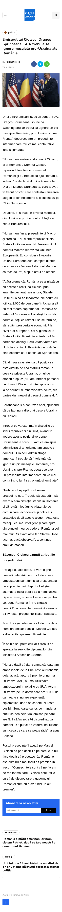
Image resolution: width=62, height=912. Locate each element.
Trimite (48, 810)
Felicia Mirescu (13, 62)
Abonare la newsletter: (23, 803)
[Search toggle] (56, 15)
